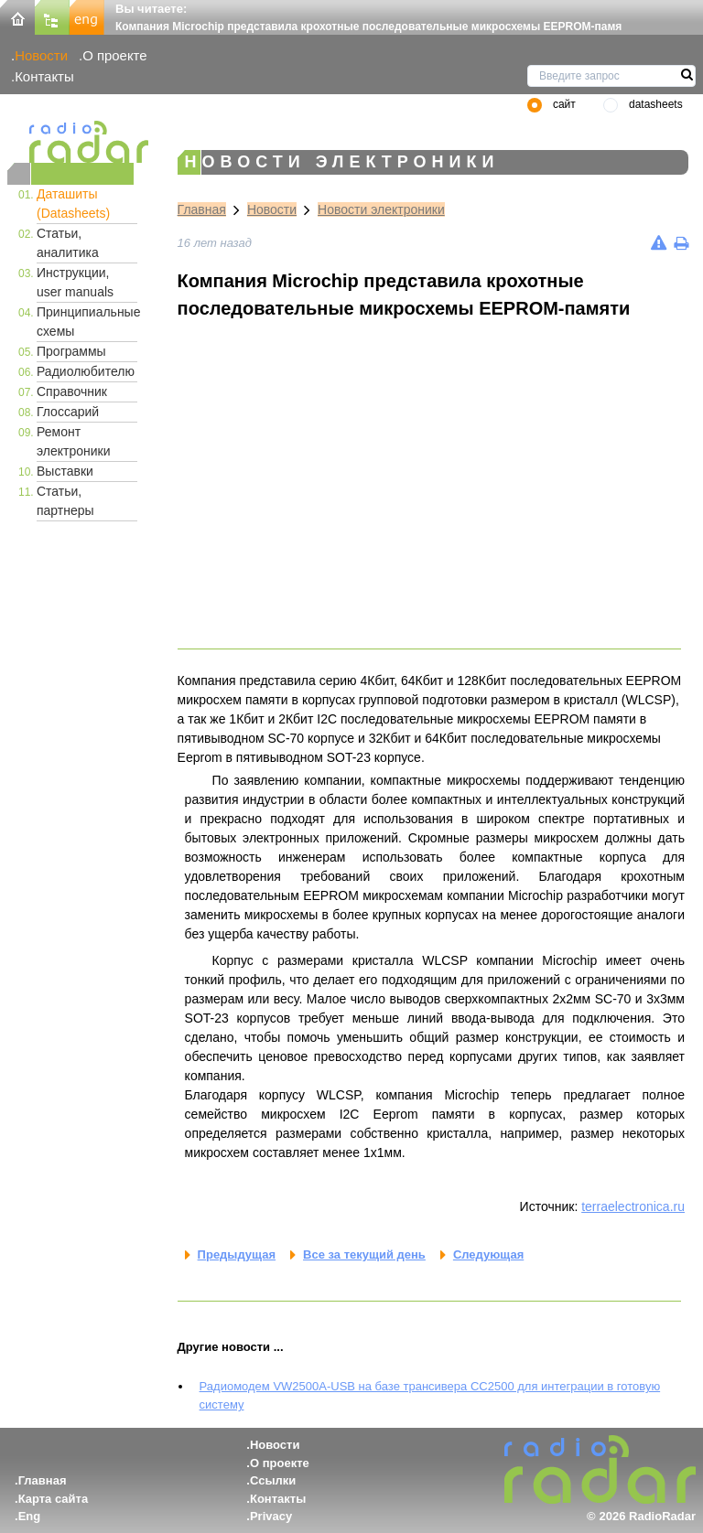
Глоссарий (68, 411)
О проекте (114, 55)
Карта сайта (53, 1499)
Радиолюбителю (86, 371)
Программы (71, 351)
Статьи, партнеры (65, 501)
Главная (202, 209)
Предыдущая (237, 1254)
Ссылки (273, 1480)
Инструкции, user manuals (75, 282)
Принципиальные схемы (87, 321)
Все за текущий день (364, 1254)
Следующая (488, 1254)
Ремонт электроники (74, 441)
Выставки (65, 471)
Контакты (44, 76)
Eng (29, 1516)
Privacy (271, 1516)
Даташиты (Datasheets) (73, 203)
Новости (41, 55)
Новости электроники (381, 209)
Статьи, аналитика (68, 243)
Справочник (72, 391)
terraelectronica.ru (633, 1206)
